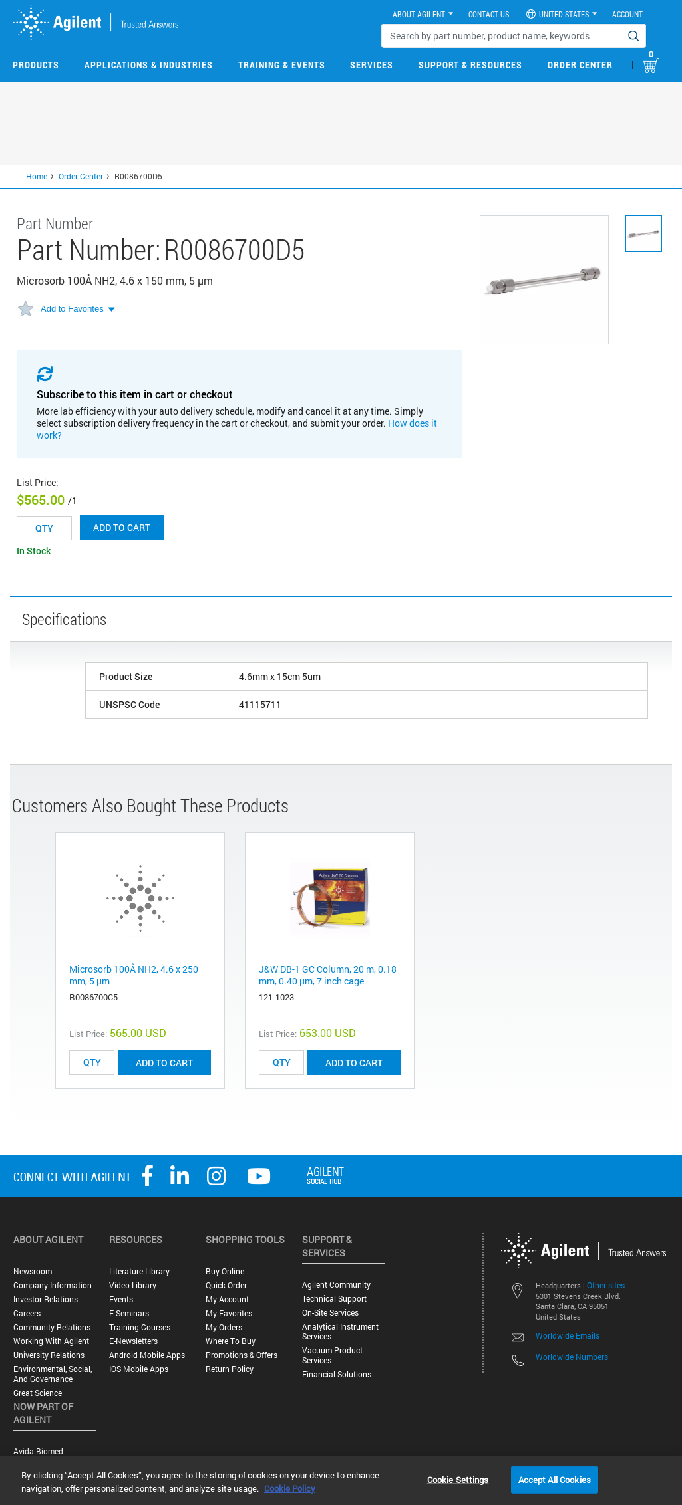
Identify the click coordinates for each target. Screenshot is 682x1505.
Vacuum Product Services (332, 1355)
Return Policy (230, 1369)
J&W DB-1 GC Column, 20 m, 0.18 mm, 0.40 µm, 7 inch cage (328, 975)
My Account (227, 1299)
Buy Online (225, 1271)
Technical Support (334, 1299)
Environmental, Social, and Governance (52, 1374)
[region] (341, 1480)
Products (36, 64)
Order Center (580, 64)
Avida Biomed (38, 1451)
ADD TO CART (164, 1062)
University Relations (49, 1355)
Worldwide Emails (567, 1335)
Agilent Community (336, 1285)
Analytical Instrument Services (340, 1331)
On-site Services (330, 1313)
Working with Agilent (51, 1341)
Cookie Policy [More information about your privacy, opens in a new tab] (289, 1488)
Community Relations (51, 1327)
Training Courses (139, 1327)
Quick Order (226, 1285)
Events (121, 1299)
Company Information (52, 1285)
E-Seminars (129, 1313)
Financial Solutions (336, 1374)
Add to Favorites (72, 309)
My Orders (224, 1327)
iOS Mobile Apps (138, 1369)
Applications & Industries (149, 64)
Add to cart (121, 527)
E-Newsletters (133, 1341)
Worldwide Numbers (572, 1356)
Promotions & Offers (241, 1355)
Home (36, 176)
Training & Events (281, 64)
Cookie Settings (458, 1479)
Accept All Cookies (554, 1479)
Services (371, 64)
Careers (27, 1313)
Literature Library (139, 1271)
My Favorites (229, 1313)
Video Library (132, 1285)
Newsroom (32, 1271)
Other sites (606, 1285)
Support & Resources (470, 64)
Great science (37, 1393)
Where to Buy (231, 1341)
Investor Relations (45, 1299)
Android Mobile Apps (147, 1355)
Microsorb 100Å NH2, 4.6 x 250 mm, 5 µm (133, 975)
